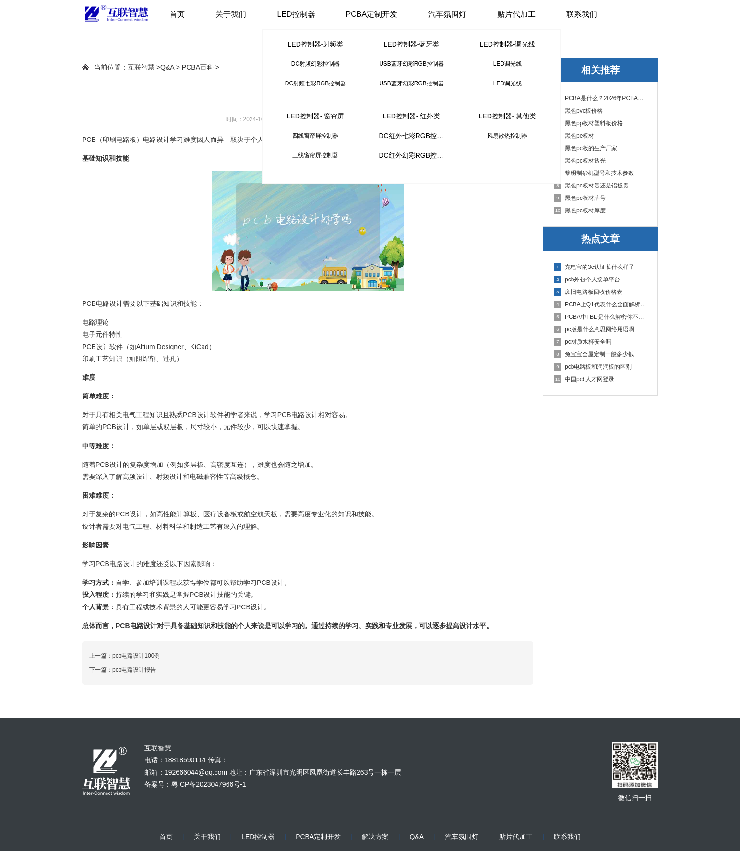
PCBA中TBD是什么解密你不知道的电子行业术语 (601, 317)
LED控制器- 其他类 (508, 116)
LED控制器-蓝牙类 (412, 44)
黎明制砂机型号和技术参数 (594, 173)
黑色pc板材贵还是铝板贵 (591, 185)
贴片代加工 (516, 14)
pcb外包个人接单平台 (587, 279)
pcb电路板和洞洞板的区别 (593, 367)
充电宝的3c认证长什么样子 (594, 267)
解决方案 (375, 836)
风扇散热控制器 (507, 135)
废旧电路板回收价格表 (588, 292)
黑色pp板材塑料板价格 (588, 123)
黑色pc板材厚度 (580, 210)
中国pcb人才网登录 (584, 379)
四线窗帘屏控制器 (315, 135)
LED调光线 (507, 63)
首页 (177, 14)
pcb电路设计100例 (136, 656)
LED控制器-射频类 (316, 44)
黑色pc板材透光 (580, 160)
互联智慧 (141, 67)
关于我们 (230, 14)
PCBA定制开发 (372, 14)
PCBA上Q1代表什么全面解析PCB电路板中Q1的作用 (601, 304)
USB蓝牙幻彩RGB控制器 (411, 63)
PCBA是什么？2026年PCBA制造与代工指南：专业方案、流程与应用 (601, 98)
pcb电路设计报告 (134, 669)
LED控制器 (296, 14)
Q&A (167, 67)
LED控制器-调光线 (508, 44)
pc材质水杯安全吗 (582, 342)
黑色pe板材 (574, 136)
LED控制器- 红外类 (412, 116)
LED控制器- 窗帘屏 (316, 116)
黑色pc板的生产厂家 (585, 148)
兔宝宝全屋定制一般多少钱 (594, 354)
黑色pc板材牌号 (580, 198)
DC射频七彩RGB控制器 (315, 83)
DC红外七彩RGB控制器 (414, 136)
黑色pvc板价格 (578, 111)
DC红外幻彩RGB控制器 (414, 155)
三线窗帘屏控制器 (315, 155)
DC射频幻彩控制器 (315, 63)
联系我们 (581, 14)
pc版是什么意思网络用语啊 (594, 329)
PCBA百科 (198, 67)
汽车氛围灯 (447, 14)
